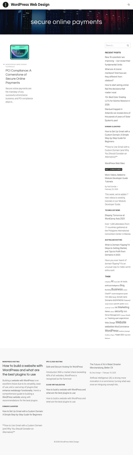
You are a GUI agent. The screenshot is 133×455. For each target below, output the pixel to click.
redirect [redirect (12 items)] (112, 311)
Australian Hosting (113, 240)
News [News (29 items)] (107, 311)
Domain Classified (113, 126)
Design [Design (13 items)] (114, 297)
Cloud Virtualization (55, 385)
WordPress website (11, 397)
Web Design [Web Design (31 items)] (110, 323)
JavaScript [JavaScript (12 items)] (107, 307)
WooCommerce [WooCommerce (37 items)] (122, 326)
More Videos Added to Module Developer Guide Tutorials (116, 178)
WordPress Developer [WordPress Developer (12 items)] (124, 331)
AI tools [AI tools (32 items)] (124, 281)
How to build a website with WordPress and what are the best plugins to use (22, 370)
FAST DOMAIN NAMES (113, 169)
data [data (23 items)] (110, 297)
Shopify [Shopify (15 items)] (128, 315)
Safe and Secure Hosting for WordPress (64, 366)
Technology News (112, 210)
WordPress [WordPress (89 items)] (111, 330)
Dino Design (96, 373)
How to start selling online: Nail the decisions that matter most (117, 89)
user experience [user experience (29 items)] (122, 318)
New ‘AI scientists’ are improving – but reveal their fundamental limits (117, 61)
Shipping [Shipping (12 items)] (123, 315)
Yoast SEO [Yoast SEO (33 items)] (119, 335)
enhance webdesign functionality (17, 390)
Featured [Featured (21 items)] (127, 300)
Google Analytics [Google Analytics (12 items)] (109, 304)
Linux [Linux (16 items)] (112, 307)
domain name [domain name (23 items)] (122, 297)
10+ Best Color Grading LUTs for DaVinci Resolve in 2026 (117, 101)
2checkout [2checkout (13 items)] (108, 282)
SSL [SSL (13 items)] (106, 318)
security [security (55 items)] (119, 311)
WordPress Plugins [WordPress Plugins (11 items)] (110, 335)
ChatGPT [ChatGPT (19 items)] (108, 294)
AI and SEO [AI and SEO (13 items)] (117, 282)
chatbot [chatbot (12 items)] (125, 290)
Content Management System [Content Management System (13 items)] (120, 293)
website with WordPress (23, 380)
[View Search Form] (129, 4)
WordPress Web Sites (115, 163)
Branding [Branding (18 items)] (108, 290)
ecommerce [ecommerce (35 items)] (118, 300)
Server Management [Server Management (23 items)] (112, 315)
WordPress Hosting (11, 362)
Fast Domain (111, 187)
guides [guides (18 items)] (122, 304)
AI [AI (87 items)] (112, 281)
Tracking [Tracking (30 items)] (111, 318)
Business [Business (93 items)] (117, 289)
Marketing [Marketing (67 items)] (123, 307)
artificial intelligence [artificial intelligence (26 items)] (112, 285)
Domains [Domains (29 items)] (108, 300)
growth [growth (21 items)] (116, 304)
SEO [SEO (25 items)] (125, 311)
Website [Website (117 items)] (121, 322)
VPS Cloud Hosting (54, 362)
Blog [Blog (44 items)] (122, 285)
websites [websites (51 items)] (109, 326)
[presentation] (20, 52)
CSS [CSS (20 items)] (106, 297)
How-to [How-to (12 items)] (126, 304)
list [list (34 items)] (116, 307)
